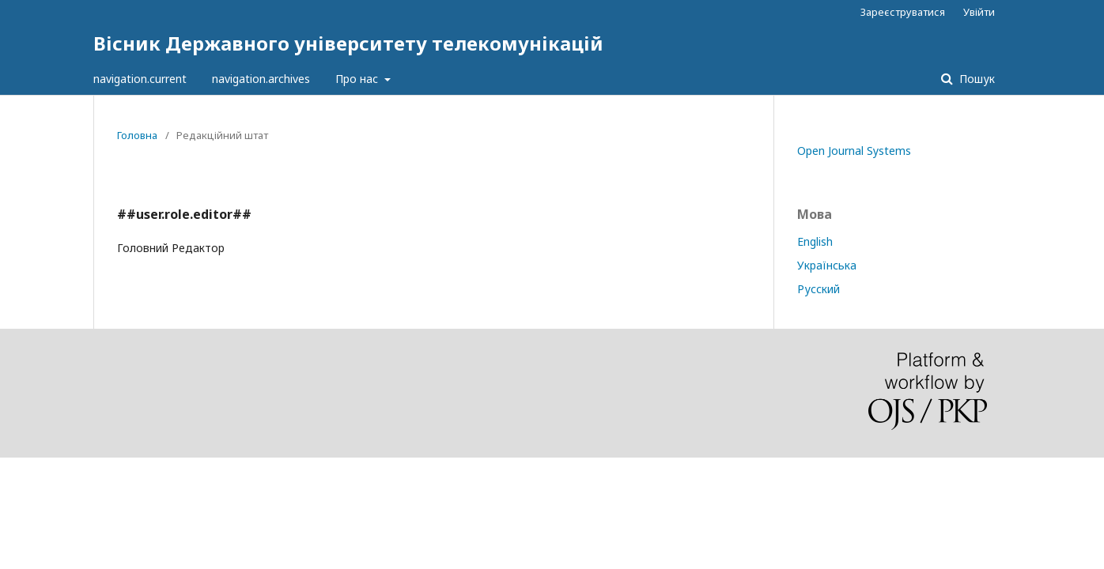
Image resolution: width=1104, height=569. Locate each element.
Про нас (358, 78)
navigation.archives (261, 78)
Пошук (975, 78)
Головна (137, 135)
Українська (826, 265)
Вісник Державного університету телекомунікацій (348, 43)
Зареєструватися (902, 12)
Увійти (979, 12)
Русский (818, 288)
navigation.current (140, 78)
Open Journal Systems (854, 150)
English (815, 241)
